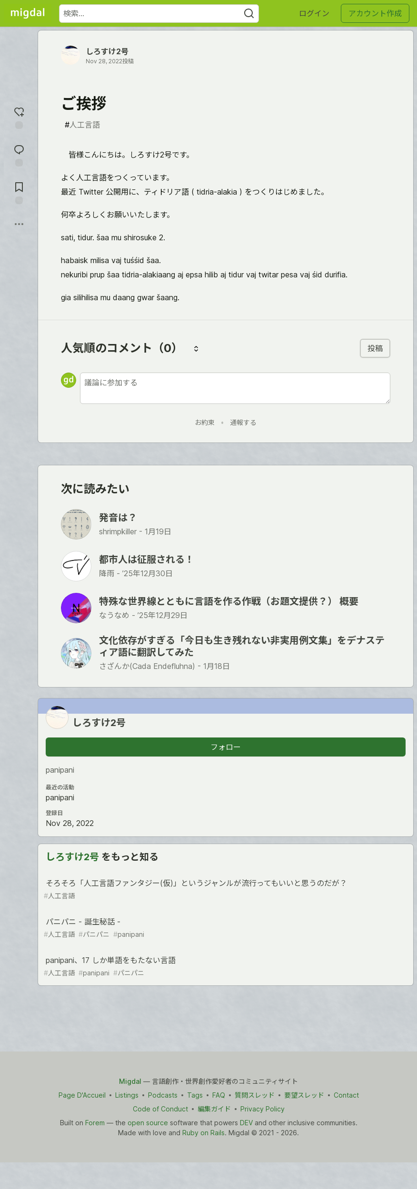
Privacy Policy (262, 1109)
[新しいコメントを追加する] (235, 388)
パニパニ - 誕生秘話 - (225, 928)
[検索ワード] (159, 13)
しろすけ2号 (107, 51)
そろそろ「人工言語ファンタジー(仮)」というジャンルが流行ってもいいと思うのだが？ (225, 889)
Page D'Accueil (82, 1095)
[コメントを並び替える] (196, 348)
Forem (95, 1123)
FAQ (218, 1095)
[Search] (248, 13)
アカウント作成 (375, 13)
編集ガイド (214, 1109)
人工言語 (82, 124)
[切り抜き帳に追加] (19, 192)
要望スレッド (304, 1095)
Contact (346, 1095)
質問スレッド (255, 1095)
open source (148, 1123)
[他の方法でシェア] (19, 224)
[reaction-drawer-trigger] (19, 117)
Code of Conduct (160, 1109)
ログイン (314, 13)
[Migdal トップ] (27, 13)
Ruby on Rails (203, 1133)
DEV (246, 1123)
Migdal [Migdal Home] (130, 1081)
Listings (127, 1095)
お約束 (205, 422)
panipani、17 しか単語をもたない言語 (225, 966)
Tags (195, 1095)
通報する (243, 422)
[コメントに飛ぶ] (19, 154)
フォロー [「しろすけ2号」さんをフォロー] (225, 747)
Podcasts (163, 1095)
